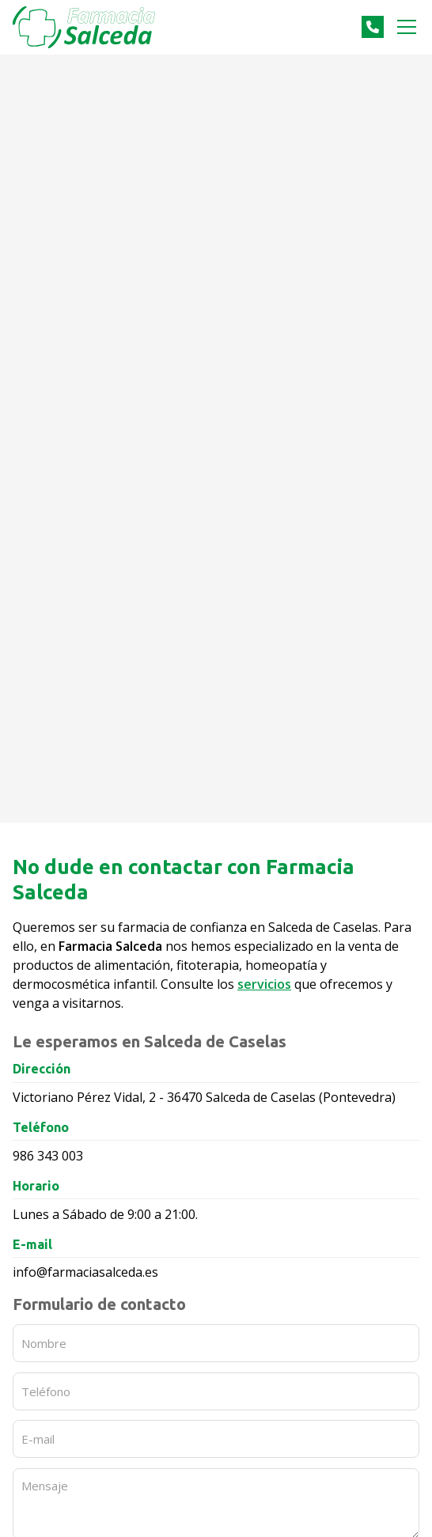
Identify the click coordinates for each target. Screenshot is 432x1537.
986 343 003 (48, 1155)
